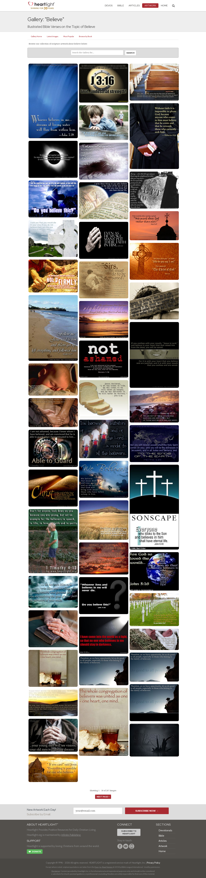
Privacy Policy (153, 862)
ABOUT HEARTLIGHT (42, 824)
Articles (134, 5)
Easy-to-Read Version (104, 867)
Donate (35, 852)
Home (162, 851)
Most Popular (68, 36)
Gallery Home (36, 36)
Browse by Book (85, 36)
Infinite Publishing (71, 834)
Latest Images (52, 36)
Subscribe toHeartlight (128, 832)
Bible (120, 5)
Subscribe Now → (147, 810)
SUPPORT (34, 841)
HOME (164, 5)
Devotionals (165, 830)
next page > (103, 797)
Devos (109, 5)
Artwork (150, 5)
